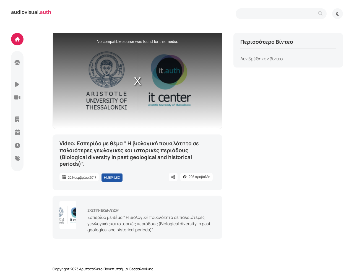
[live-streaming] (17, 98)
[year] (17, 132)
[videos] (17, 85)
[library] (17, 63)
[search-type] (281, 13)
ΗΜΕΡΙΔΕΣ (112, 177)
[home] (17, 39)
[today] (17, 146)
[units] (17, 119)
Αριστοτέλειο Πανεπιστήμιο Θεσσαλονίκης (116, 268)
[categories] (17, 159)
